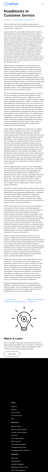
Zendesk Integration (17, 464)
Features (14, 409)
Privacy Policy (15, 412)
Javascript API (15, 461)
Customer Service (30, 19)
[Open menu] (43, 4)
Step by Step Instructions (19, 429)
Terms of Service (16, 415)
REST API (14, 458)
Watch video (11, 354)
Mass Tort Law (15, 441)
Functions (14, 435)
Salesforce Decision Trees (19, 467)
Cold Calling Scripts (17, 438)
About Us (14, 406)
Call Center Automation (18, 444)
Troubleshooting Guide (18, 447)
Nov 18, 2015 (7, 19)
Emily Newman (19, 19)
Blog (12, 418)
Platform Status (16, 426)
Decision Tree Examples (19, 432)
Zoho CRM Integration (18, 470)
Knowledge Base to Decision (20, 450)
